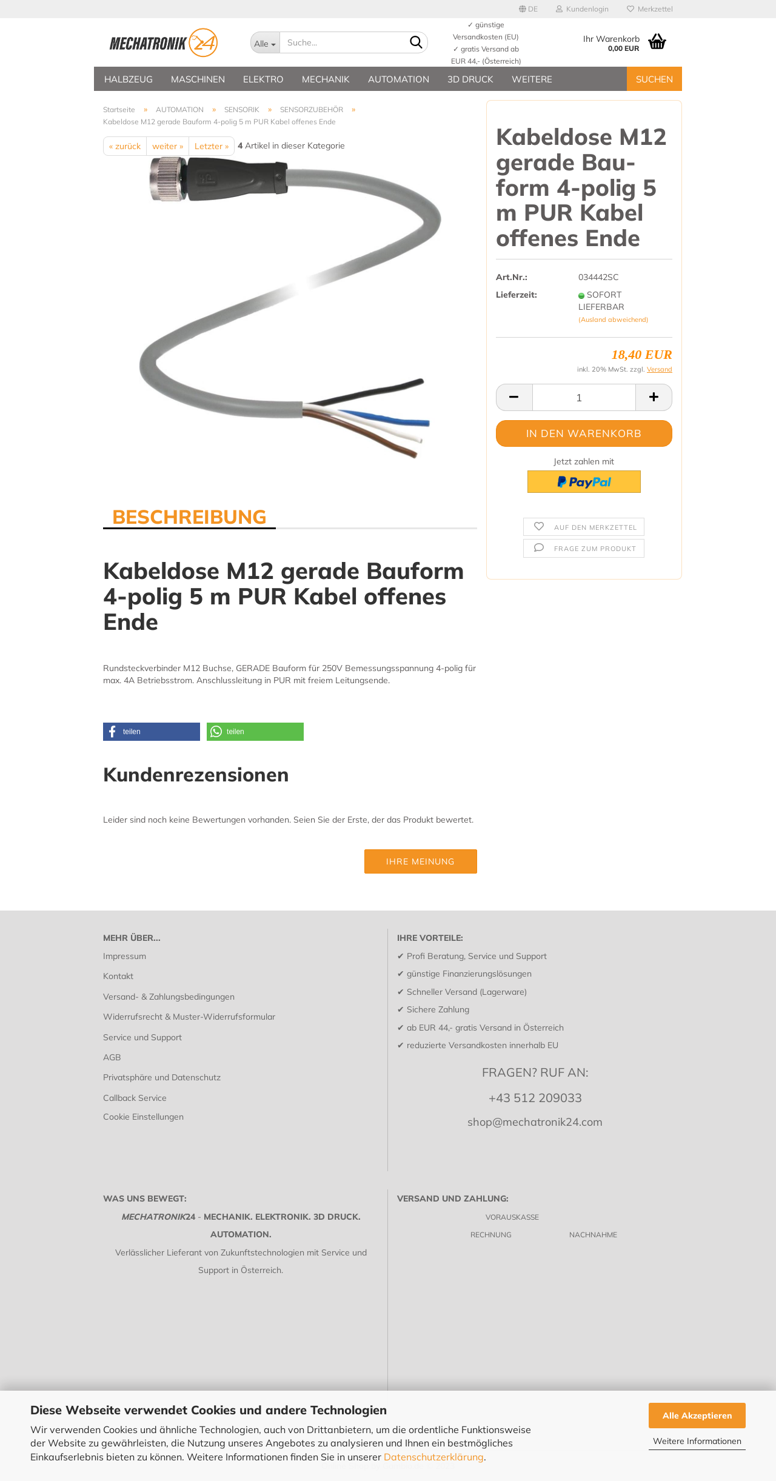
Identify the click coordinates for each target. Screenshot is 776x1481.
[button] (151, 732)
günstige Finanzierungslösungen (469, 973)
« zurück (125, 146)
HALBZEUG (128, 79)
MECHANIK (326, 79)
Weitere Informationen (697, 1441)
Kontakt (118, 976)
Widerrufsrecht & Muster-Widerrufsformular (189, 1016)
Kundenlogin (582, 8)
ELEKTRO (263, 79)
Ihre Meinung (420, 861)
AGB (112, 1057)
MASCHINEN (198, 79)
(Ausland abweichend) (613, 319)
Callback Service (135, 1097)
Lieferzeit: (516, 294)
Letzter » (212, 146)
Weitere (532, 79)
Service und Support (142, 1037)
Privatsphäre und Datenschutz (162, 1077)
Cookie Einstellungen (143, 1116)
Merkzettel (650, 8)
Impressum (124, 956)
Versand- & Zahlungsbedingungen (169, 996)
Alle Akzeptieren (697, 1415)
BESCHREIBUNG (189, 515)
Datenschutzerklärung (434, 1457)
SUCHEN (654, 79)
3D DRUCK (470, 79)
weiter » (167, 146)
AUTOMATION (398, 79)
